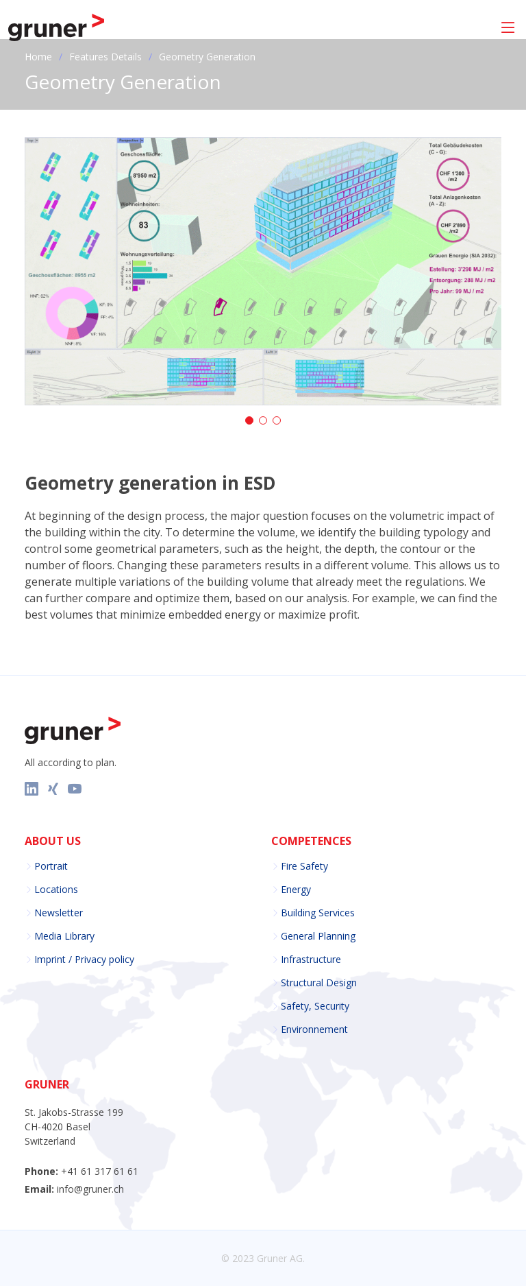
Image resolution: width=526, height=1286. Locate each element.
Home (38, 56)
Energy (296, 889)
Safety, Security (315, 1006)
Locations (56, 889)
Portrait (51, 866)
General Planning (318, 936)
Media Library (64, 936)
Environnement (314, 1029)
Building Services (318, 913)
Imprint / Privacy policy (84, 959)
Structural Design (319, 983)
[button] (249, 420)
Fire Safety (304, 866)
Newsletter (58, 913)
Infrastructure (311, 959)
